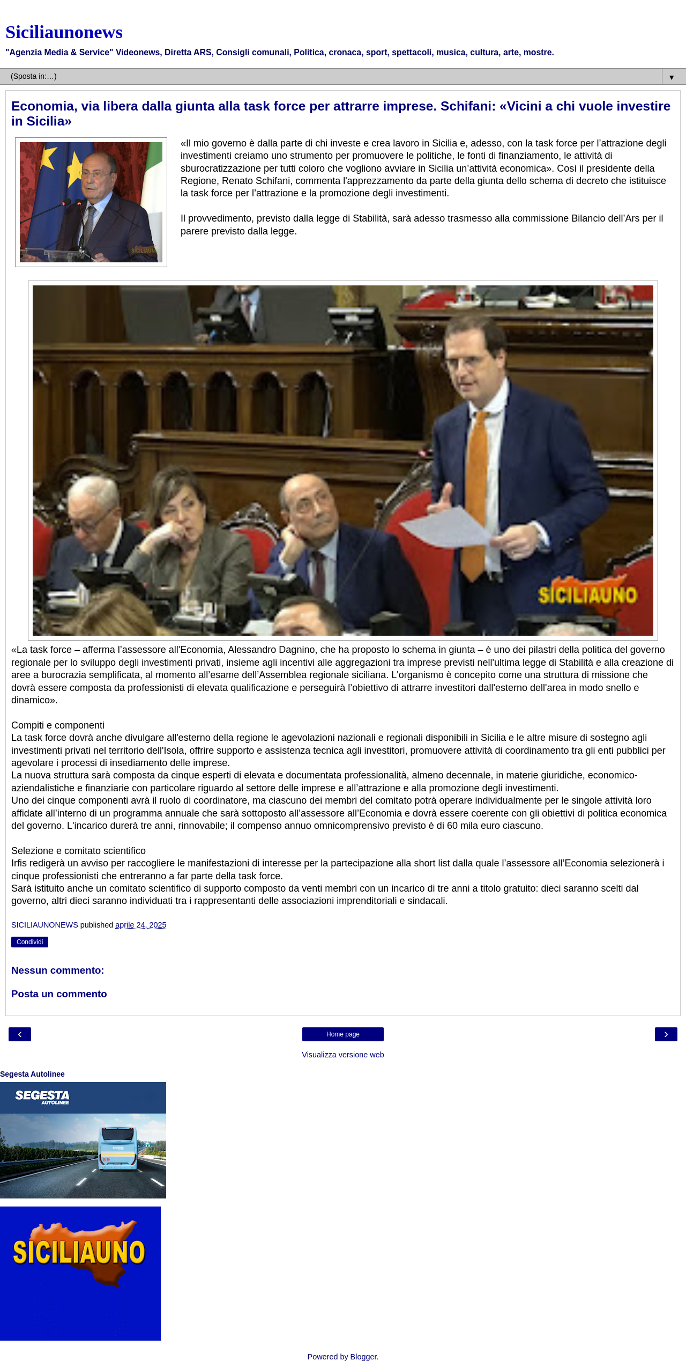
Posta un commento (59, 993)
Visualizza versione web (343, 1054)
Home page (343, 1034)
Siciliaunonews (64, 31)
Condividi (30, 942)
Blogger (364, 1356)
